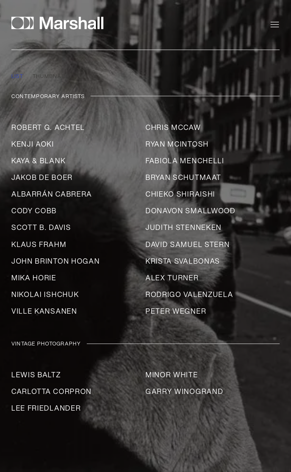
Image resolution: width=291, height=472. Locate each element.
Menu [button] (274, 25)
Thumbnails (51, 76)
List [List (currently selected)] (17, 76)
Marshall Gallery (60, 23)
